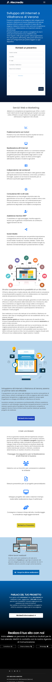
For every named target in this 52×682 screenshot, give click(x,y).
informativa (20, 75)
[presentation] (19, 82)
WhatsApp (44, 646)
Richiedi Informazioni (26, 418)
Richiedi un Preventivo (26, 525)
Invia (41, 89)
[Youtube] (14, 671)
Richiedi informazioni (26, 615)
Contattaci (7, 646)
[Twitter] (12, 671)
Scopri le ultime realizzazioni (26, 572)
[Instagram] (19, 671)
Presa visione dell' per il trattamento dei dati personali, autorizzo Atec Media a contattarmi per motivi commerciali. (24, 76)
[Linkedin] (17, 671)
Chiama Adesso (26, 646)
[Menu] (44, 2)
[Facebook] (9, 671)
